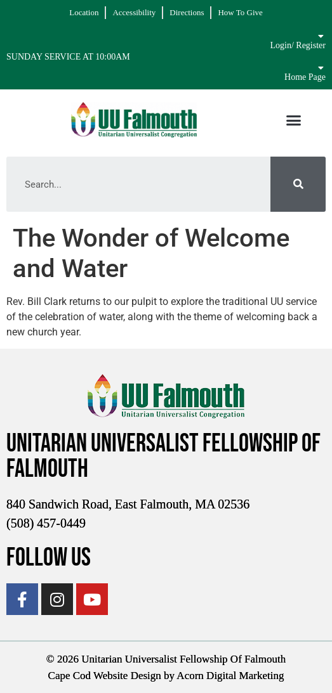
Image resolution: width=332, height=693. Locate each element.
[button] (294, 120)
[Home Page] (321, 67)
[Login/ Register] (321, 36)
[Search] (298, 184)
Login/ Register (298, 45)
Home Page (305, 77)
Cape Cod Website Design (104, 676)
